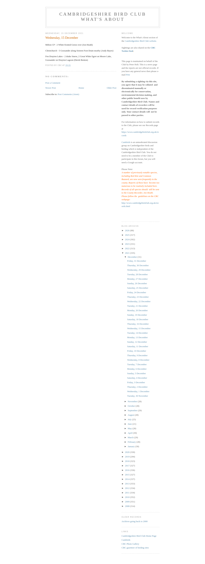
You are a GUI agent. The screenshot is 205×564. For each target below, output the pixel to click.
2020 (127, 452)
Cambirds (126, 142)
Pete (128, 74)
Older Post (111, 88)
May (130, 428)
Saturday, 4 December (137, 378)
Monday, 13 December (137, 337)
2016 (127, 470)
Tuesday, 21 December (137, 306)
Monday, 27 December (137, 279)
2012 (127, 488)
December (133, 257)
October (132, 406)
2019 (127, 456)
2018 (127, 461)
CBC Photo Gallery (130, 544)
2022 (127, 248)
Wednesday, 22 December (138, 301)
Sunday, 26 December (137, 283)
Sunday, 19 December (137, 315)
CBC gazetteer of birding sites (135, 547)
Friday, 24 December (136, 292)
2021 (127, 253)
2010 (127, 497)
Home (81, 88)
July (130, 419)
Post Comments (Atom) (68, 94)
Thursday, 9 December (137, 355)
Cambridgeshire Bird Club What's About (102, 17)
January (131, 446)
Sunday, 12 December (137, 342)
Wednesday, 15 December (138, 328)
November (133, 401)
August (131, 415)
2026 (127, 230)
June (130, 424)
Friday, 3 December (136, 382)
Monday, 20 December (137, 310)
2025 (127, 235)
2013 (127, 483)
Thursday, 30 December (138, 265)
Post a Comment (52, 83)
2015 (127, 474)
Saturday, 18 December (137, 319)
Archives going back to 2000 (135, 521)
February (132, 442)
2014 (127, 479)
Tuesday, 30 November (137, 396)
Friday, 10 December (136, 351)
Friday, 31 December (136, 261)
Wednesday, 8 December (138, 360)
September (133, 410)
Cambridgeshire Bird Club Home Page (139, 536)
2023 (127, 244)
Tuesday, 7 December (136, 364)
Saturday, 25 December (137, 288)
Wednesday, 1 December (138, 391)
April (130, 433)
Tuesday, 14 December (137, 333)
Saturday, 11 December (137, 346)
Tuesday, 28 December (137, 274)
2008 (127, 506)
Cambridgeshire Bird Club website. (141, 41)
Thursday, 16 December (138, 324)
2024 (127, 239)
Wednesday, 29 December (138, 270)
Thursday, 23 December (138, 297)
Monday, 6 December (136, 369)
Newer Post (50, 88)
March (131, 437)
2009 (127, 501)
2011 (127, 492)
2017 (127, 465)
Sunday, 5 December (136, 373)
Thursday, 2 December (137, 387)
